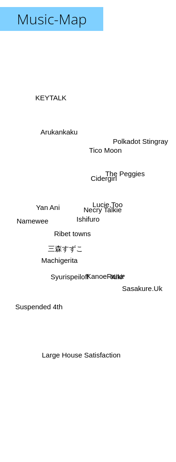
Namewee (36, 221)
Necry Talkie (104, 211)
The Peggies (124, 174)
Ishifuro (88, 219)
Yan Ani (51, 209)
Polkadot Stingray (141, 139)
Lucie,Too (109, 204)
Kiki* (114, 271)
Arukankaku (58, 131)
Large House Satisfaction (82, 352)
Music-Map (52, 19)
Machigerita (61, 256)
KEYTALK (52, 107)
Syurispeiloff (69, 278)
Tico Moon (104, 160)
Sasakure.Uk (140, 284)
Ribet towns (70, 233)
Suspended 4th (39, 302)
